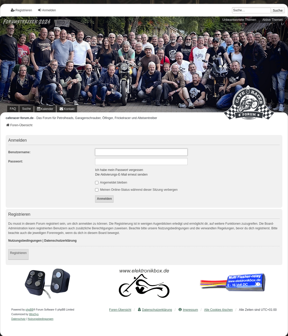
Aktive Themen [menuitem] (272, 20)
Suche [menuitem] (26, 109)
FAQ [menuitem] (13, 109)
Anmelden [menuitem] (47, 10)
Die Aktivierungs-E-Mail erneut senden (121, 174)
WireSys (34, 314)
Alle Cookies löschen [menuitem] (218, 310)
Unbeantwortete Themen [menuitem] (239, 20)
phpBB (29, 309)
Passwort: (15, 161)
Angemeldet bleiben (111, 182)
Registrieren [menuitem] (21, 10)
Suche (278, 10)
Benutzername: (19, 152)
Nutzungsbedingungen (25, 240)
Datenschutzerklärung (60, 240)
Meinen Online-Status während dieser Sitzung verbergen (136, 190)
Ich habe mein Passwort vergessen (119, 170)
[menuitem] (45, 109)
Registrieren (18, 253)
